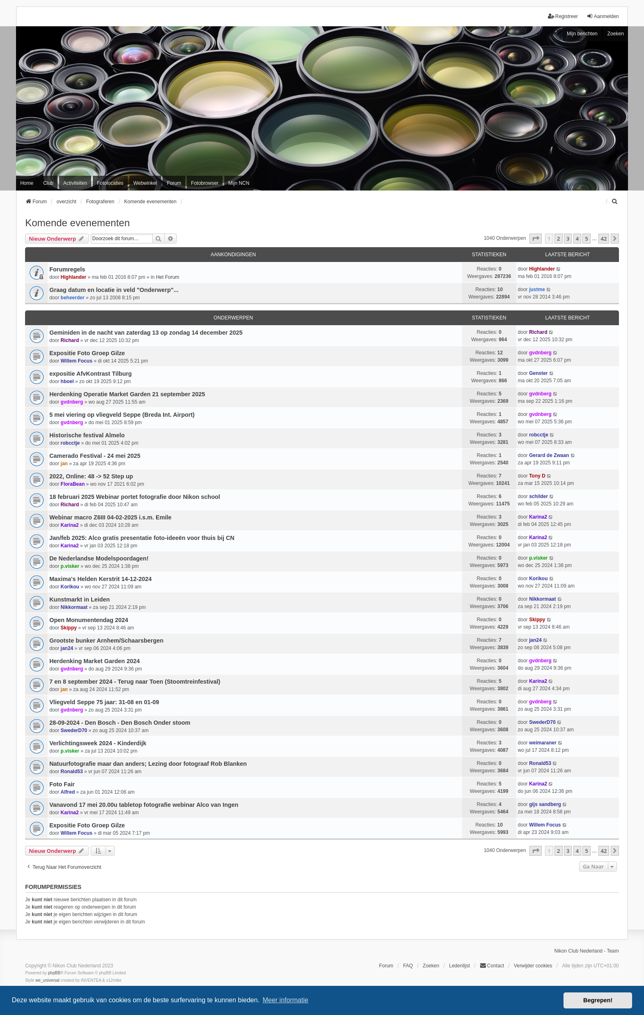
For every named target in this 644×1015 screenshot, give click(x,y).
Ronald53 (72, 771)
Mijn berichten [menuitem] (582, 34)
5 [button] (586, 238)
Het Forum (167, 277)
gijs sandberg (545, 804)
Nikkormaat (74, 607)
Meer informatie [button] (285, 1000)
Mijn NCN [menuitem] (238, 183)
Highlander (74, 277)
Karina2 (70, 525)
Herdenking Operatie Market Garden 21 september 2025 (127, 394)
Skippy (69, 628)
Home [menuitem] (26, 183)
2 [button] (558, 238)
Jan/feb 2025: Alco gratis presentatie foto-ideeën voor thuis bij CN (141, 538)
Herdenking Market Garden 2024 (94, 661)
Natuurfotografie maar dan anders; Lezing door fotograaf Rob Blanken (148, 763)
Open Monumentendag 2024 (88, 620)
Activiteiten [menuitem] (75, 183)
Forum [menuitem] (174, 183)
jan (64, 463)
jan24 (67, 648)
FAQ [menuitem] (408, 966)
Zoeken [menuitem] (431, 966)
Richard (70, 340)
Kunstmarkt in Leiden (79, 599)
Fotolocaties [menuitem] (110, 183)
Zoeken (615, 34)
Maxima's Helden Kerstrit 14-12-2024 (100, 579)
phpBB (54, 973)
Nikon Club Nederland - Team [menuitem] (586, 951)
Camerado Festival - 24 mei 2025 (94, 455)
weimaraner (543, 743)
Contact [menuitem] (492, 965)
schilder (538, 496)
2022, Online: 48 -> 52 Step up (91, 476)
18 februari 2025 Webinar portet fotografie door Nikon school (134, 497)
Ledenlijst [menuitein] (459, 966)
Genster (538, 373)
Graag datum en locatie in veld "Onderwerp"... (113, 290)
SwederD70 (74, 730)
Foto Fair (62, 784)
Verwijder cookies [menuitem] (533, 966)
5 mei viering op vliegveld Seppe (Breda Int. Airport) (122, 414)
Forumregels (67, 269)
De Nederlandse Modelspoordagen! (99, 558)
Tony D (537, 476)
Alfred (68, 792)
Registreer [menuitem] (563, 16)
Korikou (70, 587)
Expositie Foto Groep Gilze (87, 353)
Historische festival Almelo (86, 435)
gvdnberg (540, 353)
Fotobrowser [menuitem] (204, 183)
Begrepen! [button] (597, 1000)
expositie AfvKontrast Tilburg (90, 373)
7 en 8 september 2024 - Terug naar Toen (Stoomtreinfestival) (134, 681)
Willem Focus (76, 361)
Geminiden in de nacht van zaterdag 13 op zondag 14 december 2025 (145, 332)
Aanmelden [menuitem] (602, 16)
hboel (67, 381)
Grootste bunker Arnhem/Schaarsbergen (106, 640)
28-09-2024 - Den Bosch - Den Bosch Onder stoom (119, 722)
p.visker (70, 566)
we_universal (47, 980)
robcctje (70, 443)
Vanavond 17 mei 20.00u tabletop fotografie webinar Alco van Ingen (143, 804)
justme (537, 289)
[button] (535, 238)
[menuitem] (615, 201)
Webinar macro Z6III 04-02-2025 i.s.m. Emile (110, 517)
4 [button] (577, 238)
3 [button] (567, 238)
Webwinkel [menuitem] (145, 183)
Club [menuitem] (48, 183)
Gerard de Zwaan (549, 455)
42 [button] (604, 238)
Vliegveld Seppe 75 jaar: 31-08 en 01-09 (104, 702)
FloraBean (73, 484)
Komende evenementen (77, 222)
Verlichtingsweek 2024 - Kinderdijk (97, 743)
